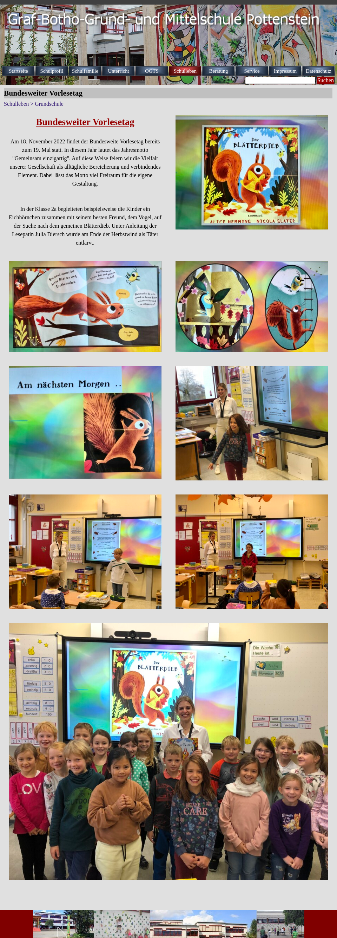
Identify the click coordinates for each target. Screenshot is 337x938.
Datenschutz (318, 71)
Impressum (285, 71)
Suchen (325, 80)
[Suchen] (280, 80)
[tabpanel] (85, 181)
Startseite (18, 71)
